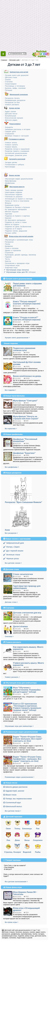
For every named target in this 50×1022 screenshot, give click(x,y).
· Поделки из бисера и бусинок (17, 207)
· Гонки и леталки (11, 248)
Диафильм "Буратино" (24, 453)
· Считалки (8, 82)
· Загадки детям (10, 162)
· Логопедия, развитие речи (15, 155)
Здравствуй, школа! (13, 791)
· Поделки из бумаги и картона (17, 216)
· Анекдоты (8, 127)
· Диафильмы (9, 183)
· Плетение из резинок (13, 197)
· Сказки (7, 79)
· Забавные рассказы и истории (17, 129)
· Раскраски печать (12, 98)
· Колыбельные (10, 116)
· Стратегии (8, 253)
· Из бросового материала (14, 220)
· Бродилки (8, 246)
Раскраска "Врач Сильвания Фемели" (23, 502)
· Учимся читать (10, 142)
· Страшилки (9, 134)
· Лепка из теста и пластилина (16, 201)
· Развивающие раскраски (14, 100)
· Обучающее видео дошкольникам (18, 179)
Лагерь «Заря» (11, 547)
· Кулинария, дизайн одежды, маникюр (20, 255)
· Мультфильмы (10, 181)
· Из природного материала (15, 209)
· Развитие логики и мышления (16, 149)
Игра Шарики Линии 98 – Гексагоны (25, 893)
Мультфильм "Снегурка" (25, 400)
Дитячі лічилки (20, 626)
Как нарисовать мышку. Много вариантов (28, 648)
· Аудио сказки (10, 111)
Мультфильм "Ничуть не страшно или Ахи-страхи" (26, 417)
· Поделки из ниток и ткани (15, 222)
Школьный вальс (12, 806)
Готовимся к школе (17, 139)
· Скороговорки (10, 84)
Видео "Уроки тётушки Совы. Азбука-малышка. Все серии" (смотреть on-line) (27, 738)
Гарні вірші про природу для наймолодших (27, 587)
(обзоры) (20, 272)
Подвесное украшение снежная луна (24, 349)
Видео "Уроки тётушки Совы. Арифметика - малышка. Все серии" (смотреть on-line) (27, 759)
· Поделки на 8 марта (13, 229)
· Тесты (7, 259)
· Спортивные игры (12, 265)
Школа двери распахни (15, 787)
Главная (4, 60)
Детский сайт (14, 60)
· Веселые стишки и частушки (16, 136)
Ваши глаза (9, 795)
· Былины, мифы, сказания (15, 88)
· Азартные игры (10, 268)
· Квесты (7, 261)
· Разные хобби (10, 233)
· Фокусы (7, 203)
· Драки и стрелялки (12, 250)
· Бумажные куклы (11, 205)
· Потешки (8, 90)
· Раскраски (8, 242)
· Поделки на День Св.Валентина (17, 227)
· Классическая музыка (13, 118)
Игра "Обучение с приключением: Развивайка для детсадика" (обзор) (27, 689)
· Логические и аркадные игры (16, 263)
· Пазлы (7, 244)
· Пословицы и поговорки (14, 86)
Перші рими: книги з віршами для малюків (27, 284)
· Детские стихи (10, 77)
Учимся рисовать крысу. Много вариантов (28, 664)
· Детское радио (10, 120)
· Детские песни (10, 114)
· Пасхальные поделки (13, 194)
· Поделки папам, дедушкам (15, 231)
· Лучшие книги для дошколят (16, 75)
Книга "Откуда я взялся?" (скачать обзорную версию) (26, 318)
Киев (7, 530)
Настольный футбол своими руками (27, 363)
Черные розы (11, 558)
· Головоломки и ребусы (14, 164)
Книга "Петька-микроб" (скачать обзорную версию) (26, 302)
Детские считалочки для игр (27, 612)
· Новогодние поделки (13, 192)
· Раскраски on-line (12, 102)
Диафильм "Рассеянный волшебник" (25, 440)
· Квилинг (8, 218)
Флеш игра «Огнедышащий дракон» (26, 909)
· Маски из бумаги (11, 224)
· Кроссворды (9, 167)
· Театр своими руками (13, 190)
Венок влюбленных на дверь (27, 376)
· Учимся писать (10, 147)
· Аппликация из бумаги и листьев (18, 199)
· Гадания (7, 257)
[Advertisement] (25, 25)
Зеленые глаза (11, 555)
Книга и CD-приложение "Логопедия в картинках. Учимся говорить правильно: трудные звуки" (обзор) (27, 707)
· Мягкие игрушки (11, 212)
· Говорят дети (10, 131)
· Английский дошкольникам (15, 153)
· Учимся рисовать (11, 105)
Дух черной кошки (13, 551)
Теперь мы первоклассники (17, 799)
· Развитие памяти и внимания (16, 151)
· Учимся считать (11, 145)
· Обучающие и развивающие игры (18, 240)
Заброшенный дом (13, 543)
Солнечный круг (12, 802)
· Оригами (8, 214)
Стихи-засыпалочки (23, 574)
